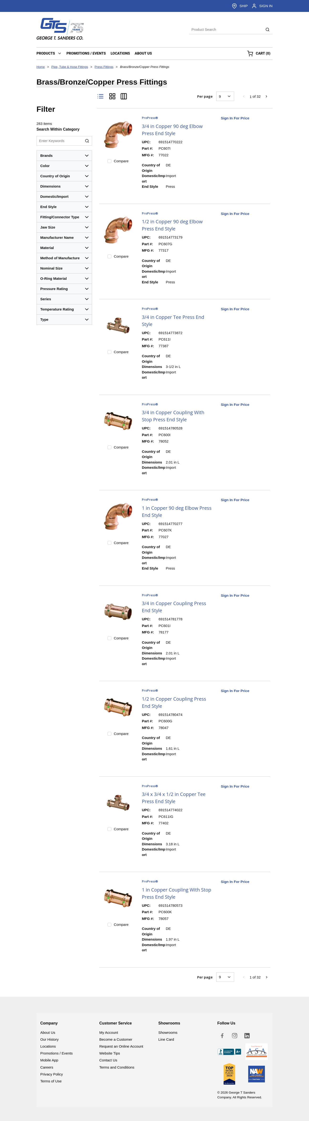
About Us (47, 1032)
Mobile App (49, 1060)
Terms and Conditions (116, 1067)
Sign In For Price (235, 118)
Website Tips (109, 1053)
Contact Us (108, 1060)
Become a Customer (115, 1039)
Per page (205, 96)
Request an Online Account (121, 1046)
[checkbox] (109, 161)
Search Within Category (57, 129)
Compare (121, 161)
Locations (48, 1046)
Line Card (166, 1039)
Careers (46, 1067)
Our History (49, 1039)
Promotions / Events (56, 1053)
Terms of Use (51, 1081)
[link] (243, 96)
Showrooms (167, 1032)
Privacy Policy (51, 1074)
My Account (108, 1032)
